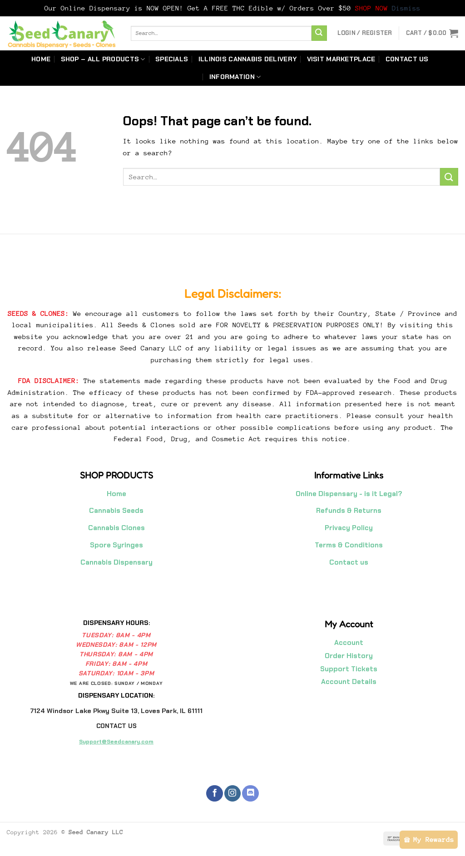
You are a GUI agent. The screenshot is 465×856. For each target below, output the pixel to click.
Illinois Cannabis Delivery (247, 59)
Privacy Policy (349, 527)
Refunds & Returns (348, 510)
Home (40, 59)
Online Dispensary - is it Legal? (349, 493)
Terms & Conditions (349, 545)
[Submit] (319, 33)
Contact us (407, 59)
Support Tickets (348, 669)
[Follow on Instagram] (232, 793)
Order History (349, 655)
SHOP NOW (373, 8)
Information (235, 77)
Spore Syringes (116, 545)
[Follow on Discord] (250, 793)
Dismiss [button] (406, 8)
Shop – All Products (103, 59)
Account (348, 642)
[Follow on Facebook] (214, 793)
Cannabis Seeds (116, 510)
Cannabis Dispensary (116, 562)
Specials (171, 59)
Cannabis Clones (116, 527)
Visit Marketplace (341, 59)
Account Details (348, 681)
